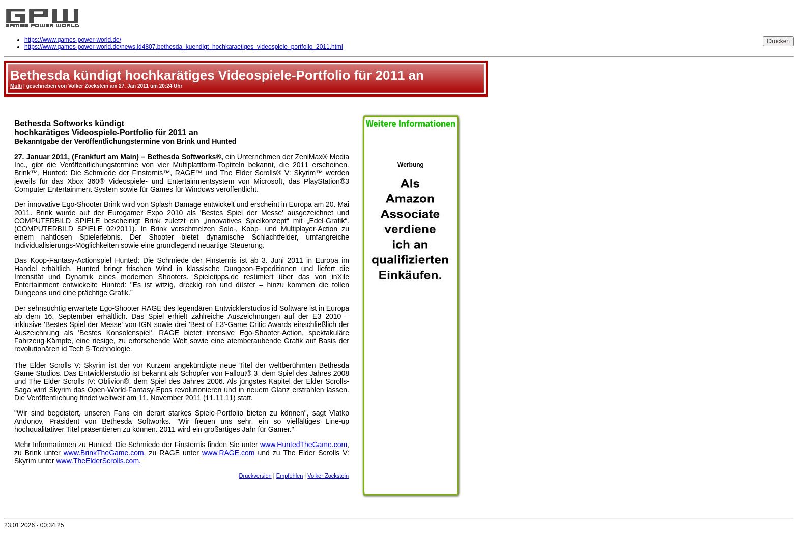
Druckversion (255, 475)
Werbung (410, 326)
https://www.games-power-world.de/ (72, 39)
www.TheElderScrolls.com (97, 461)
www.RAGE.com (228, 453)
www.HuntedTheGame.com (303, 444)
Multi (16, 86)
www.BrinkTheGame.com (104, 453)
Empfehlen (289, 475)
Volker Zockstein (328, 475)
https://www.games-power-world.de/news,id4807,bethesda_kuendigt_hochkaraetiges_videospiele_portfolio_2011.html (183, 46)
